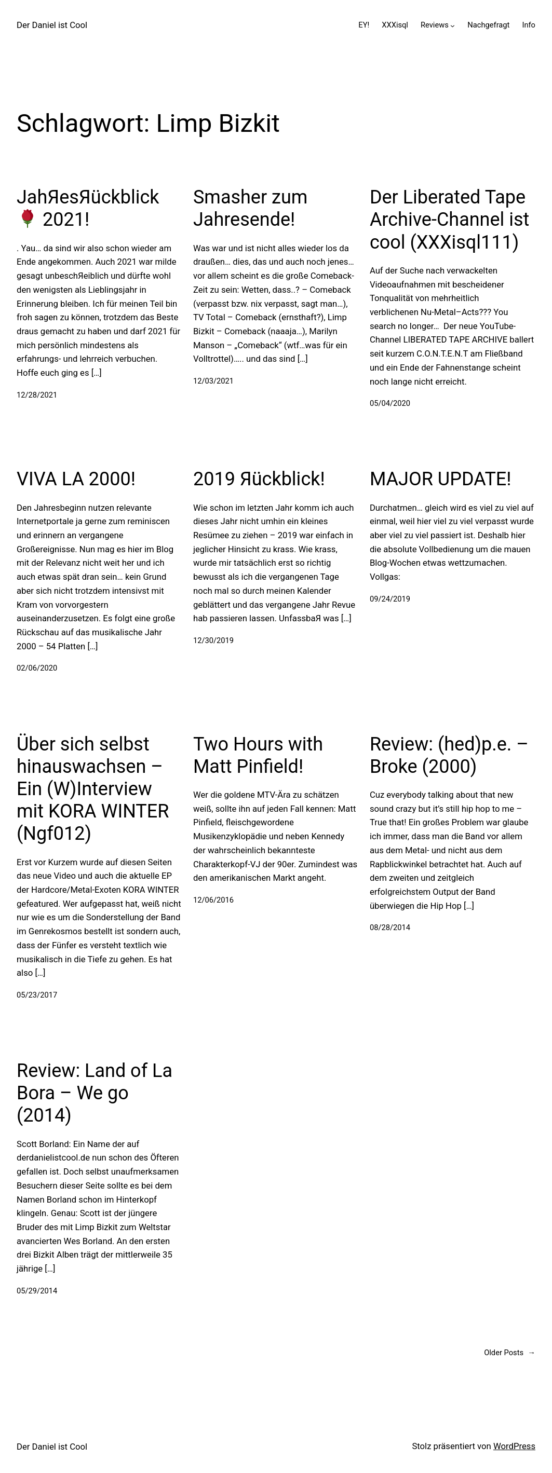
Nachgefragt (488, 25)
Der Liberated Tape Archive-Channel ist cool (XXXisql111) (450, 219)
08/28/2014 (390, 927)
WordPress (514, 1446)
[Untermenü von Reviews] (452, 25)
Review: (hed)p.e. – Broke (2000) (449, 755)
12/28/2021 (37, 395)
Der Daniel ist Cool (52, 25)
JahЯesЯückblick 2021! (88, 208)
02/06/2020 (37, 668)
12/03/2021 (213, 381)
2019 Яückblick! (259, 479)
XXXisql (395, 25)
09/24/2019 (390, 599)
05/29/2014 (37, 1290)
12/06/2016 (213, 900)
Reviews (435, 25)
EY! (363, 25)
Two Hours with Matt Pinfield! (258, 755)
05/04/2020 (390, 403)
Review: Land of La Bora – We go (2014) (94, 1093)
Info (528, 25)
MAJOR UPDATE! (440, 479)
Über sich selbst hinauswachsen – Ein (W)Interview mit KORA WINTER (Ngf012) (93, 789)
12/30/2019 (213, 640)
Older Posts (509, 1353)
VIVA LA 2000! (76, 479)
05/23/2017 (37, 995)
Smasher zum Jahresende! (250, 208)
